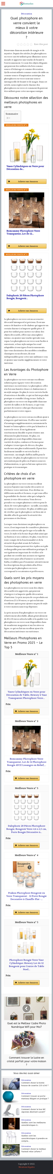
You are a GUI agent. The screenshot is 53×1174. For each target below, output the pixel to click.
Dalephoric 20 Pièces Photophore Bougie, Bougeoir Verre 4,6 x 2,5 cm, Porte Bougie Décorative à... (26, 829)
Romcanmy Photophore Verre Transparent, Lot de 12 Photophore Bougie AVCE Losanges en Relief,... (26, 762)
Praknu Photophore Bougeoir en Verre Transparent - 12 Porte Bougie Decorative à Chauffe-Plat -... (26, 896)
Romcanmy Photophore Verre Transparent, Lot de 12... (23, 232)
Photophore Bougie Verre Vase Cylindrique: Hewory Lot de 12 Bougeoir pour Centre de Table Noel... (26, 964)
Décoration (26, 13)
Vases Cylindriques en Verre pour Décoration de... (25, 168)
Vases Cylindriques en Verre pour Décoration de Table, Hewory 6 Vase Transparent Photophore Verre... (26, 695)
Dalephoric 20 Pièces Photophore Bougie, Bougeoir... (25, 297)
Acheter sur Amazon (28, 181)
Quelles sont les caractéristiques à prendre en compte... (34, 1138)
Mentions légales (27, 1167)
